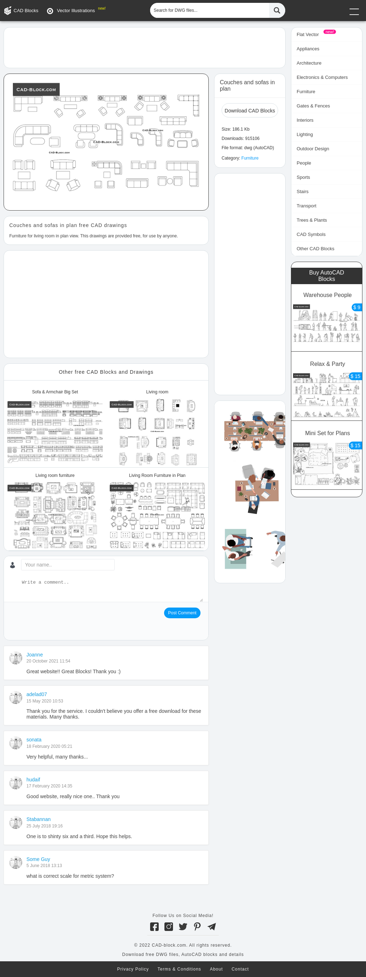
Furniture (249, 158)
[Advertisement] (145, 47)
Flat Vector (308, 34)
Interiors (305, 120)
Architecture (309, 63)
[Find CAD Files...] (277, 10)
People (304, 163)
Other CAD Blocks (315, 248)
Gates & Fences (313, 106)
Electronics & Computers (322, 77)
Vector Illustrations (76, 10)
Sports (303, 177)
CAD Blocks (26, 10)
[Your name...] (68, 564)
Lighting (305, 134)
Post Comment (182, 612)
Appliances (308, 48)
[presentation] (63, 621)
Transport (306, 205)
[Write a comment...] (111, 590)
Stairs (302, 191)
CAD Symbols (311, 234)
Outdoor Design (313, 148)
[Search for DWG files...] (209, 10)
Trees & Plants (312, 220)
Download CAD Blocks (250, 111)
